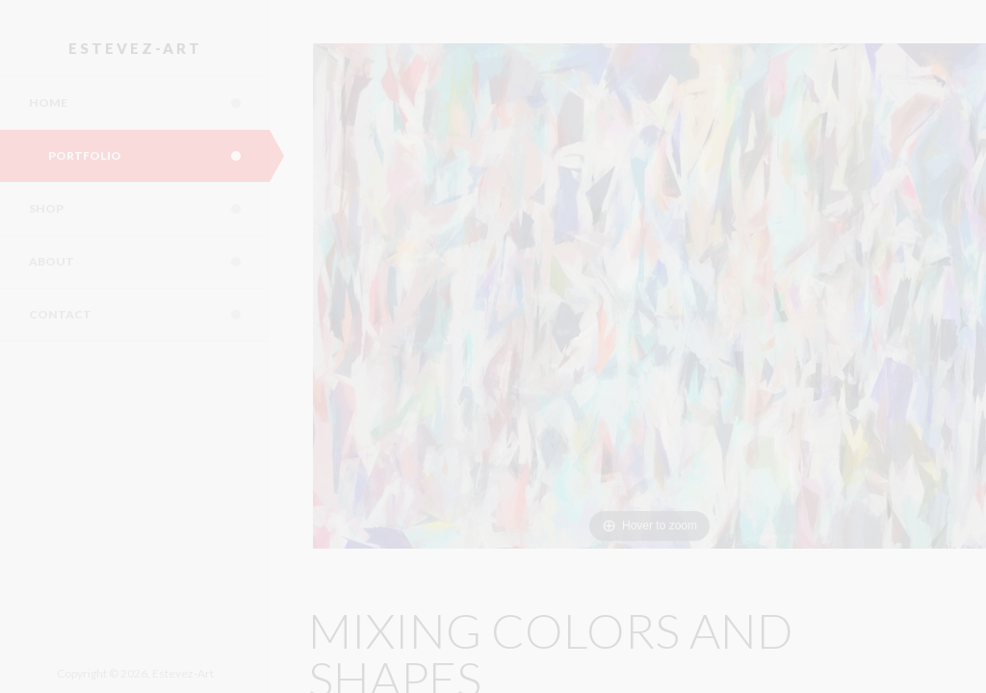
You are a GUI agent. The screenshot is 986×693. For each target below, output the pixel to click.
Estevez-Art (135, 48)
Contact (149, 315)
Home (149, 103)
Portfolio (159, 156)
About (149, 262)
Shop (149, 209)
